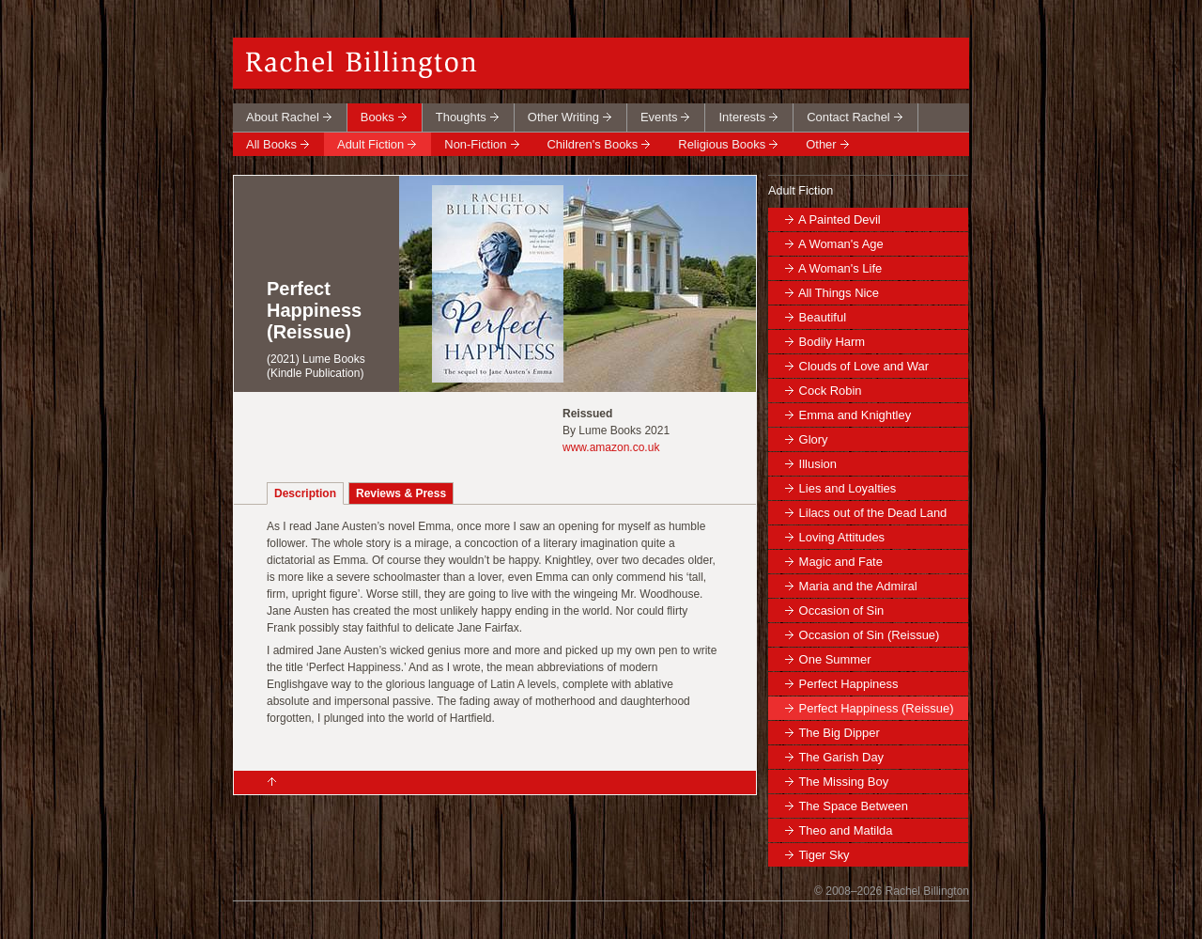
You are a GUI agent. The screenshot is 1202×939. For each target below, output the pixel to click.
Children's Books (593, 144)
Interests (741, 117)
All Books (271, 144)
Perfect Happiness (849, 684)
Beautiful (822, 317)
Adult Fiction (370, 144)
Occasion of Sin (842, 610)
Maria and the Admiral (858, 586)
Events (659, 117)
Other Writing (563, 117)
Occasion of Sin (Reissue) (869, 635)
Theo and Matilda (845, 830)
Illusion (818, 464)
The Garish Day (841, 757)
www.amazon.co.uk (610, 447)
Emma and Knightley (855, 415)
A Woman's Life (840, 268)
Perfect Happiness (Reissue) (876, 708)
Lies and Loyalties (848, 488)
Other (821, 144)
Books (377, 117)
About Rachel (282, 117)
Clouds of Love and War (864, 366)
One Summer (835, 659)
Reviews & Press (401, 493)
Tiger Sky (823, 855)
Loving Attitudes (842, 537)
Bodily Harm (832, 342)
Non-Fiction (475, 144)
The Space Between (853, 806)
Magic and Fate (841, 562)
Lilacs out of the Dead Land (873, 513)
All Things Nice (838, 293)
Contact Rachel (848, 117)
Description (305, 493)
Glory (813, 439)
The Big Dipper (838, 733)
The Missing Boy (843, 782)
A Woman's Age (841, 244)
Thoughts (461, 117)
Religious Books (721, 144)
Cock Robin (830, 390)
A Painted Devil (839, 219)
